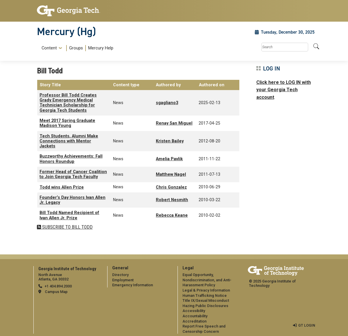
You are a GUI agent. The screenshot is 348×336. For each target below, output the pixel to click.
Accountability (194, 316)
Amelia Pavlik (169, 158)
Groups (76, 48)
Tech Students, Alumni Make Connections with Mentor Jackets (69, 141)
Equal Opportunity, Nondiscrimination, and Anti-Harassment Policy (206, 280)
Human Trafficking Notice (204, 295)
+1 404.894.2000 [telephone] (58, 286)
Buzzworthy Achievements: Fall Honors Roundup (71, 159)
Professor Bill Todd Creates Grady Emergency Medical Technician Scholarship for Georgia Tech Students (68, 103)
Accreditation (194, 321)
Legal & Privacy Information (206, 290)
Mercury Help (100, 48)
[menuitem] (76, 48)
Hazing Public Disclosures (205, 306)
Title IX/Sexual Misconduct (205, 300)
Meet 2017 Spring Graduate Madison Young (67, 123)
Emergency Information (132, 285)
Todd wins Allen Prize (62, 187)
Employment (123, 280)
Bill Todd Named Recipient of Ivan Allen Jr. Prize (69, 215)
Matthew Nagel (171, 174)
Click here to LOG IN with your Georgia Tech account (283, 90)
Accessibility (193, 311)
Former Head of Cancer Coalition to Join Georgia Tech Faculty (73, 174)
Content (49, 48)
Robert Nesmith (172, 199)
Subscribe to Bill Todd (67, 227)
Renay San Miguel (174, 123)
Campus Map (56, 292)
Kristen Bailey (170, 141)
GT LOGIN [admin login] (306, 325)
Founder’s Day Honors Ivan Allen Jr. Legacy (72, 200)
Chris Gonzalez (171, 187)
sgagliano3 (167, 102)
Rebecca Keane (172, 215)
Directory (120, 275)
